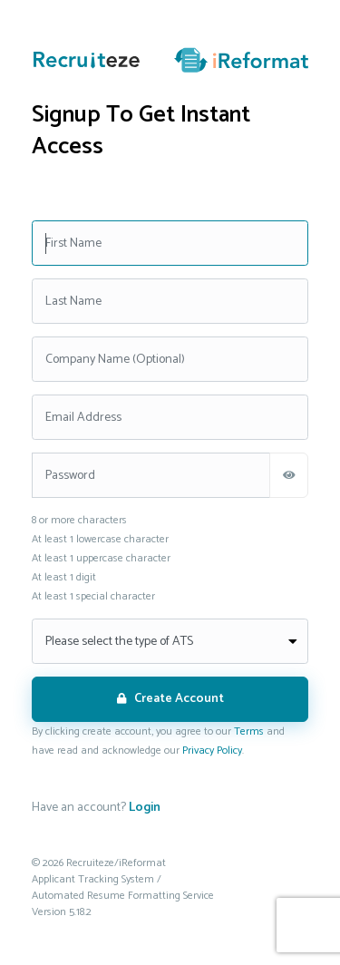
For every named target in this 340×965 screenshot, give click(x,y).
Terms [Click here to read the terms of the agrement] (249, 731)
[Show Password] (288, 475)
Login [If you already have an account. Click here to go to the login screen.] (144, 807)
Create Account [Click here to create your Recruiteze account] (170, 698)
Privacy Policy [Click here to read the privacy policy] (212, 750)
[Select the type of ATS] (170, 641)
